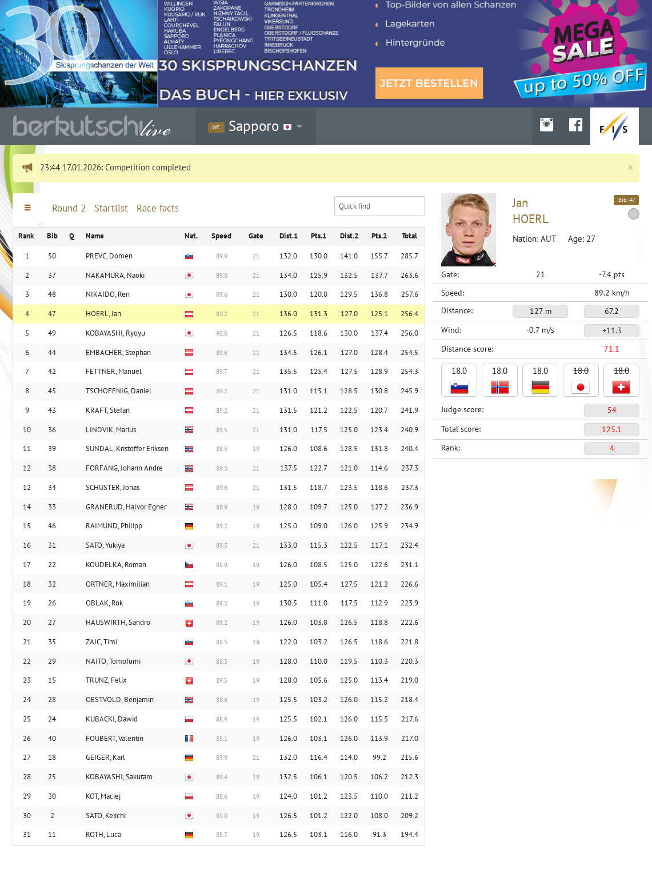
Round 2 (69, 208)
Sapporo (250, 126)
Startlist (111, 208)
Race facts (158, 208)
